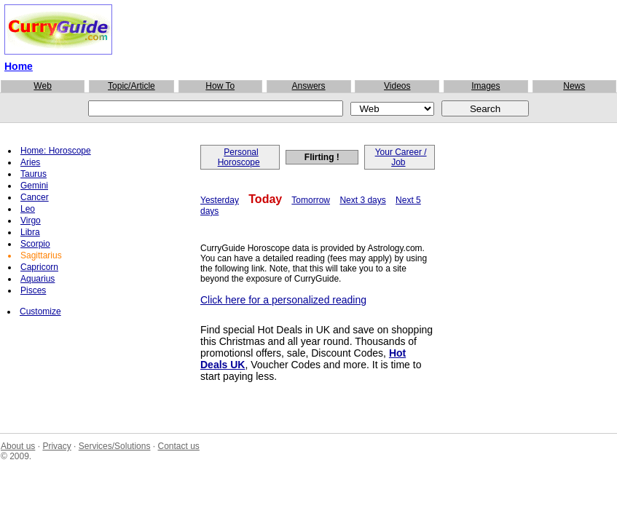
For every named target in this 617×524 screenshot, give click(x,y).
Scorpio (35, 244)
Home (18, 66)
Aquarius (37, 279)
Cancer (34, 197)
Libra (30, 232)
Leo (27, 209)
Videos (397, 86)
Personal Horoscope (239, 157)
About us (18, 446)
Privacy (56, 446)
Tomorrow (310, 200)
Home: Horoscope (55, 151)
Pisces (33, 290)
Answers (309, 86)
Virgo (30, 220)
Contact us (178, 446)
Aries (30, 162)
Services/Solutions (115, 446)
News (574, 86)
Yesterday (219, 200)
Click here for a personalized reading (283, 300)
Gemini (34, 185)
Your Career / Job (401, 157)
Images (485, 86)
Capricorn (39, 267)
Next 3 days (362, 200)
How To (220, 86)
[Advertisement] (308, 35)
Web (42, 86)
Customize (40, 311)
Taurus (33, 174)
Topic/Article (131, 86)
